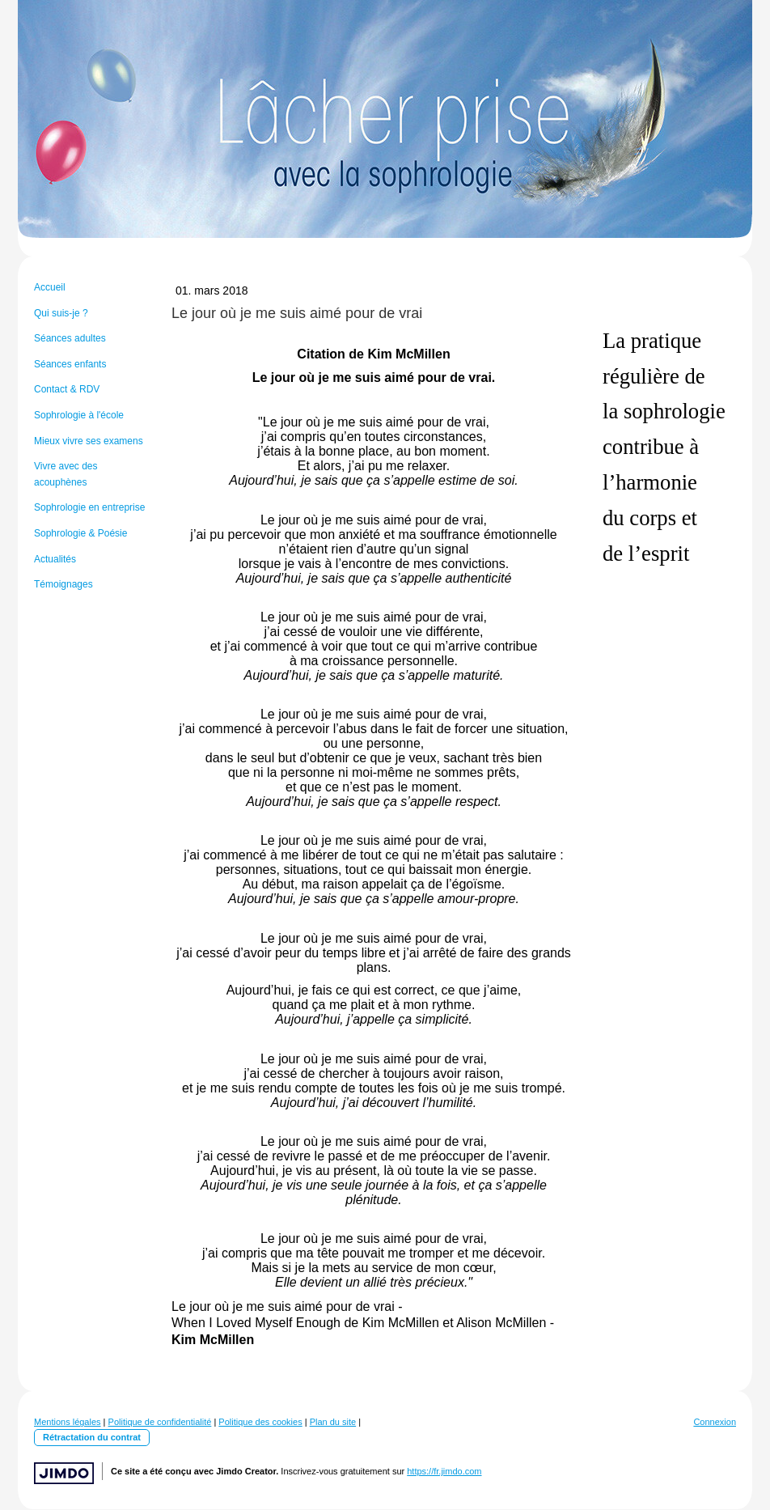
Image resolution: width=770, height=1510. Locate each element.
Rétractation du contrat (92, 1437)
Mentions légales (67, 1422)
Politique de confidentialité (160, 1422)
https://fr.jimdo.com (444, 1471)
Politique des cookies (260, 1422)
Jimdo (64, 1473)
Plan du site (333, 1422)
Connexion (714, 1422)
